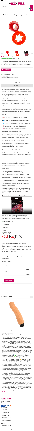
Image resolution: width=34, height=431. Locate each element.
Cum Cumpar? (5, 409)
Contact (3, 422)
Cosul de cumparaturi (6, 419)
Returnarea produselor (6, 420)
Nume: (28, 264)
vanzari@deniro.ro (9, 402)
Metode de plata (5, 410)
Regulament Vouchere (6, 417)
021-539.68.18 (9, 1)
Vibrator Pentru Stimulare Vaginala (9, 330)
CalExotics (8, 233)
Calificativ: (28, 269)
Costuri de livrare (5, 412)
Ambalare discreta (5, 414)
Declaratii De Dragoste (6, 425)
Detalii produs (17, 82)
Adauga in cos (7, 69)
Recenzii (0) (17, 85)
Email (16, 1)
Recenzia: (28, 274)
